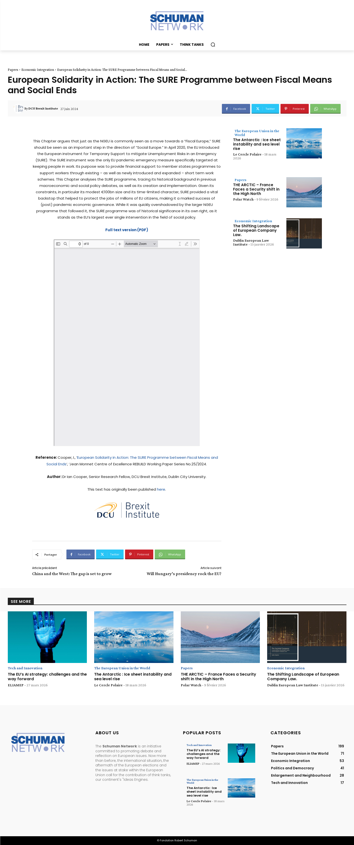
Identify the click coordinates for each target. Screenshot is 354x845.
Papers (13, 70)
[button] (213, 44)
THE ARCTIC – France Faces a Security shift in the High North (256, 189)
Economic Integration (37, 70)
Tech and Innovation (25, 668)
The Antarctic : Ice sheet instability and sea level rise (257, 144)
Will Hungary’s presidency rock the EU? (184, 573)
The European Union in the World (257, 133)
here (161, 489)
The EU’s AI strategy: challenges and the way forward (47, 676)
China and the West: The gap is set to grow (72, 573)
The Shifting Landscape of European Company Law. (256, 230)
